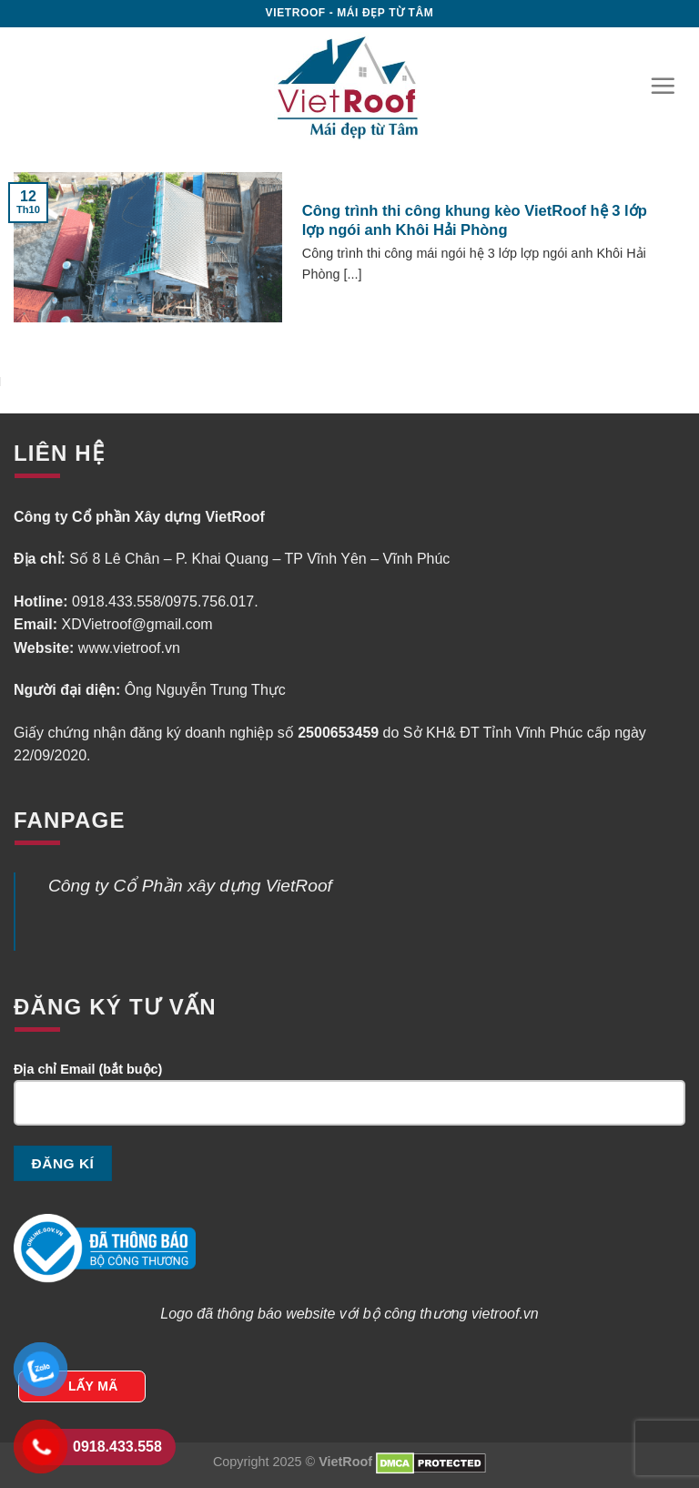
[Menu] (662, 85)
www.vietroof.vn (129, 648)
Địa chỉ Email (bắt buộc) (349, 1101)
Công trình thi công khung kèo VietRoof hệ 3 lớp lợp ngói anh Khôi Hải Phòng (474, 221)
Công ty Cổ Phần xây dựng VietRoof (190, 885)
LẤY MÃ (93, 1386)
